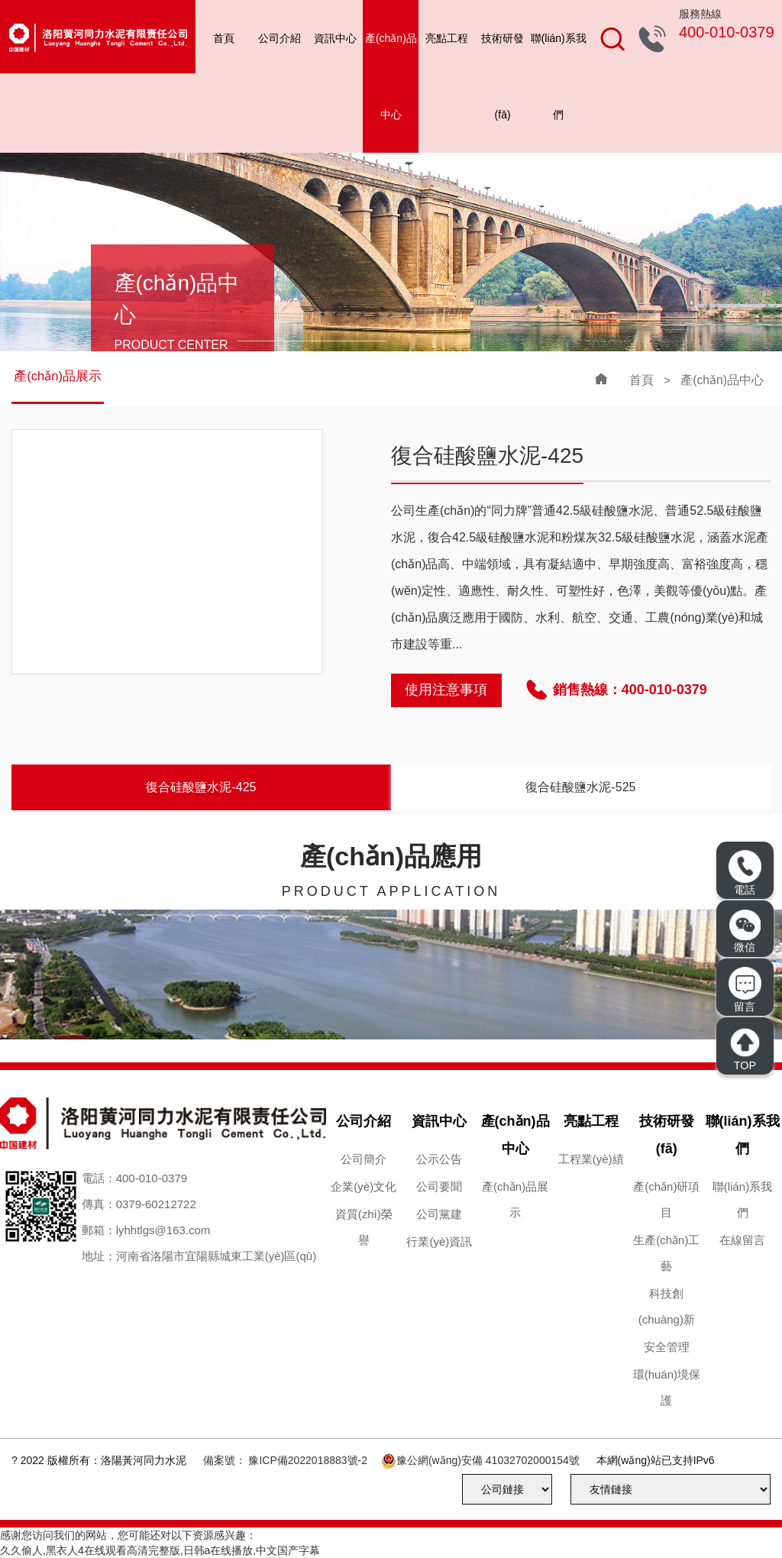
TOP (745, 1049)
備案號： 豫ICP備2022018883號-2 (285, 1460)
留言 (745, 989)
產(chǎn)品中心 (391, 76)
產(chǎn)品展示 (58, 377)
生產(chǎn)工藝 (666, 1252)
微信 (745, 932)
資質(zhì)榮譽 (364, 1226)
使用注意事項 (446, 689)
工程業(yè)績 (591, 1158)
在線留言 (742, 1239)
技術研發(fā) (502, 76)
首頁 (223, 38)
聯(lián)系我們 (558, 76)
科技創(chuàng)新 (666, 1306)
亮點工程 (446, 38)
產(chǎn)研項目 (666, 1199)
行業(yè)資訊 (439, 1241)
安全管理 (667, 1346)
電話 (745, 872)
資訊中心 (335, 38)
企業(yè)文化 (363, 1186)
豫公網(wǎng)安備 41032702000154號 (488, 1460)
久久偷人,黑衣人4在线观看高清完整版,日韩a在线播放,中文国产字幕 (160, 1550)
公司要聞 (439, 1186)
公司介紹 (279, 38)
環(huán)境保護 (666, 1387)
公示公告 (439, 1158)
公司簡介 (363, 1158)
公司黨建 (439, 1213)
